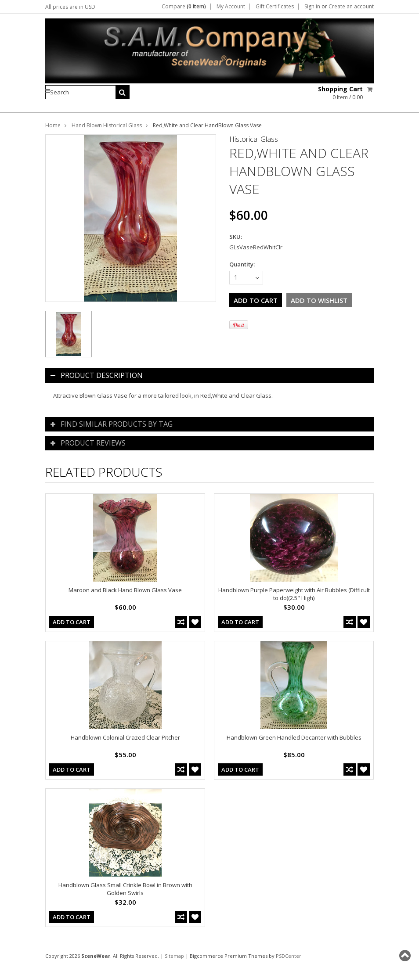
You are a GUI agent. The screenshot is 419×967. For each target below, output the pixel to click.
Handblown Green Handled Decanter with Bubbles (294, 737)
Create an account (351, 7)
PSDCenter (288, 956)
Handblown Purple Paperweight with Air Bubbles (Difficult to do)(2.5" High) (294, 594)
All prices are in (70, 7)
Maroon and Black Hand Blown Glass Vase (125, 590)
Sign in (312, 7)
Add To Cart (71, 622)
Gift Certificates (275, 7)
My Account (231, 7)
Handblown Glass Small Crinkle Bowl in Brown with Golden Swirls (125, 889)
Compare (184, 7)
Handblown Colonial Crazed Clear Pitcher (125, 737)
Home (53, 125)
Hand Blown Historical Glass (107, 125)
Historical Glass (253, 139)
